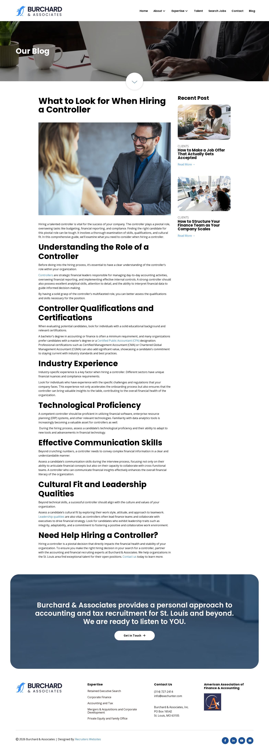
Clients (183, 146)
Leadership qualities (51, 517)
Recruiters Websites (88, 739)
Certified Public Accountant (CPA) (118, 340)
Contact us (129, 557)
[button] (164, 11)
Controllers (45, 275)
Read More (186, 164)
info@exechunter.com (168, 696)
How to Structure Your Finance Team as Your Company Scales (199, 225)
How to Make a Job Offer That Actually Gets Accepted (201, 154)
